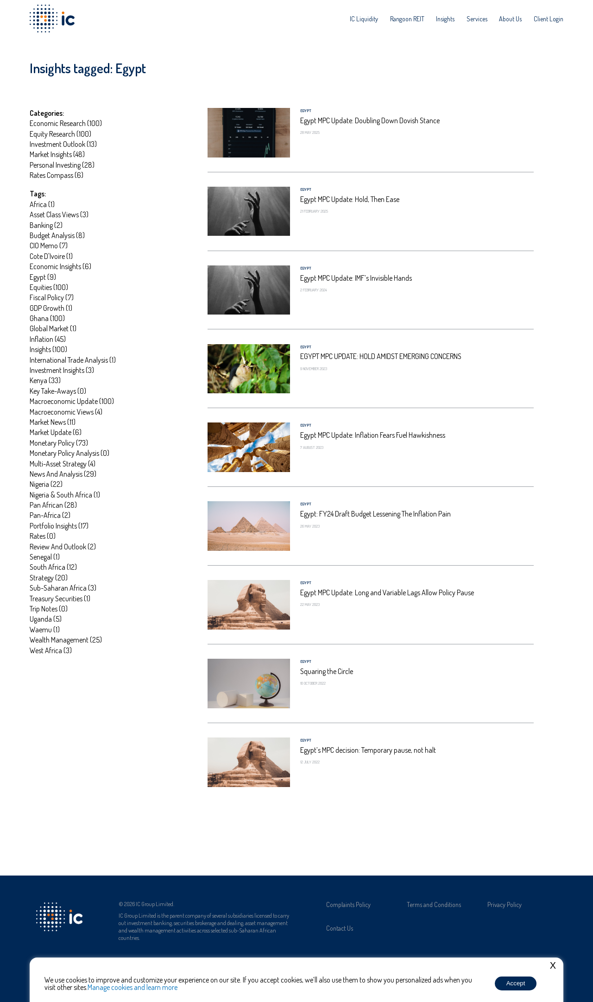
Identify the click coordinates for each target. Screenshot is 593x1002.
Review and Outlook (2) (63, 546)
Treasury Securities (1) (60, 598)
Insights (445, 18)
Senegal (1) (45, 556)
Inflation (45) (48, 339)
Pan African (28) (53, 505)
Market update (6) (56, 432)
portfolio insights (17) (59, 525)
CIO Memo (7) (49, 245)
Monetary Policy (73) (59, 442)
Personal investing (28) (62, 165)
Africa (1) (42, 204)
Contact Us (339, 928)
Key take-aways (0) (58, 391)
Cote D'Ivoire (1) (51, 256)
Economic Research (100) (66, 123)
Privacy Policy (504, 904)
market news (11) (53, 422)
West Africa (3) (51, 650)
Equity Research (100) (60, 134)
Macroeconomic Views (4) (66, 411)
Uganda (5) (46, 619)
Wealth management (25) (66, 639)
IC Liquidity (364, 18)
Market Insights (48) (57, 154)
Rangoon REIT (407, 18)
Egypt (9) (43, 277)
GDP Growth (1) (51, 308)
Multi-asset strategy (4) (62, 463)
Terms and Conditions (434, 904)
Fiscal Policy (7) (52, 297)
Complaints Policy (348, 904)
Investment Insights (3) (62, 370)
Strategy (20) (49, 577)
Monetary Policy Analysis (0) (69, 453)
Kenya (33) (45, 380)
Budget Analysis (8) (57, 235)
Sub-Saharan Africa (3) (63, 587)
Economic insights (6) (60, 266)
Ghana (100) (47, 318)
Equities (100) (49, 287)
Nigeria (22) (46, 484)
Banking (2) (46, 225)
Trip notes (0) (49, 608)
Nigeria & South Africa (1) (65, 494)
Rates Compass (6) (56, 175)
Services (477, 18)
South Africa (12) (53, 567)
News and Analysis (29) (63, 474)
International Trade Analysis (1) (73, 360)
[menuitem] (364, 18)
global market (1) (53, 328)
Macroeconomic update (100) (72, 401)
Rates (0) (43, 536)
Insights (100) (48, 349)
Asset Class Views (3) (59, 214)
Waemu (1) (45, 629)
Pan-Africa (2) (50, 515)
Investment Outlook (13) (63, 144)
